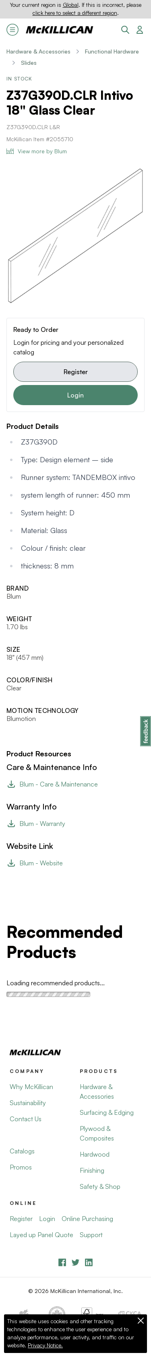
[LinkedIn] (89, 1262)
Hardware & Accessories (38, 51)
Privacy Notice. (45, 1345)
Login (75, 395)
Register (76, 372)
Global (71, 5)
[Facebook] (62, 1262)
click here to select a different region (75, 13)
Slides (29, 62)
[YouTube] (75, 1262)
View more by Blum (36, 151)
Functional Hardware (112, 51)
